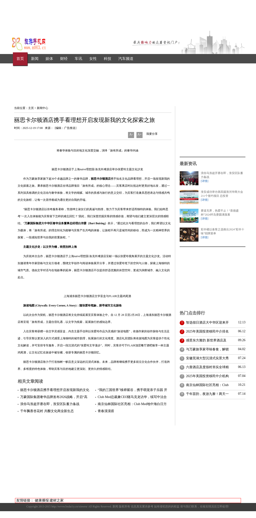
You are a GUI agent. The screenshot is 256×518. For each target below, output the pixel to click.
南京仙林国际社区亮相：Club (206, 385)
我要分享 (152, 133)
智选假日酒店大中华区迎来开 (206, 322)
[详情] (204, 181)
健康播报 (42, 500)
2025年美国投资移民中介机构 (206, 376)
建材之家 (57, 500)
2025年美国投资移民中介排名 (206, 331)
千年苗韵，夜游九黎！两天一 (206, 394)
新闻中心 (42, 108)
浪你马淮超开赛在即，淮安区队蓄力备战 (49, 404)
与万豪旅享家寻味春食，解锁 (206, 349)
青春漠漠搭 (106, 411)
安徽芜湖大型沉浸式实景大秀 (206, 358)
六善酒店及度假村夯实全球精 (206, 367)
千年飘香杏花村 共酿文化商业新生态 (47, 411)
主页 (31, 108)
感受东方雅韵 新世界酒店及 (205, 340)
